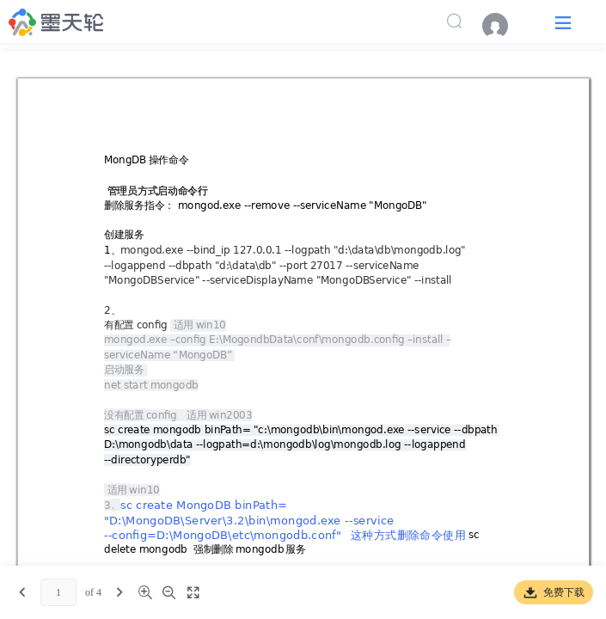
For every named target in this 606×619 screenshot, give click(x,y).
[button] (563, 21)
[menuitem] (504, 26)
